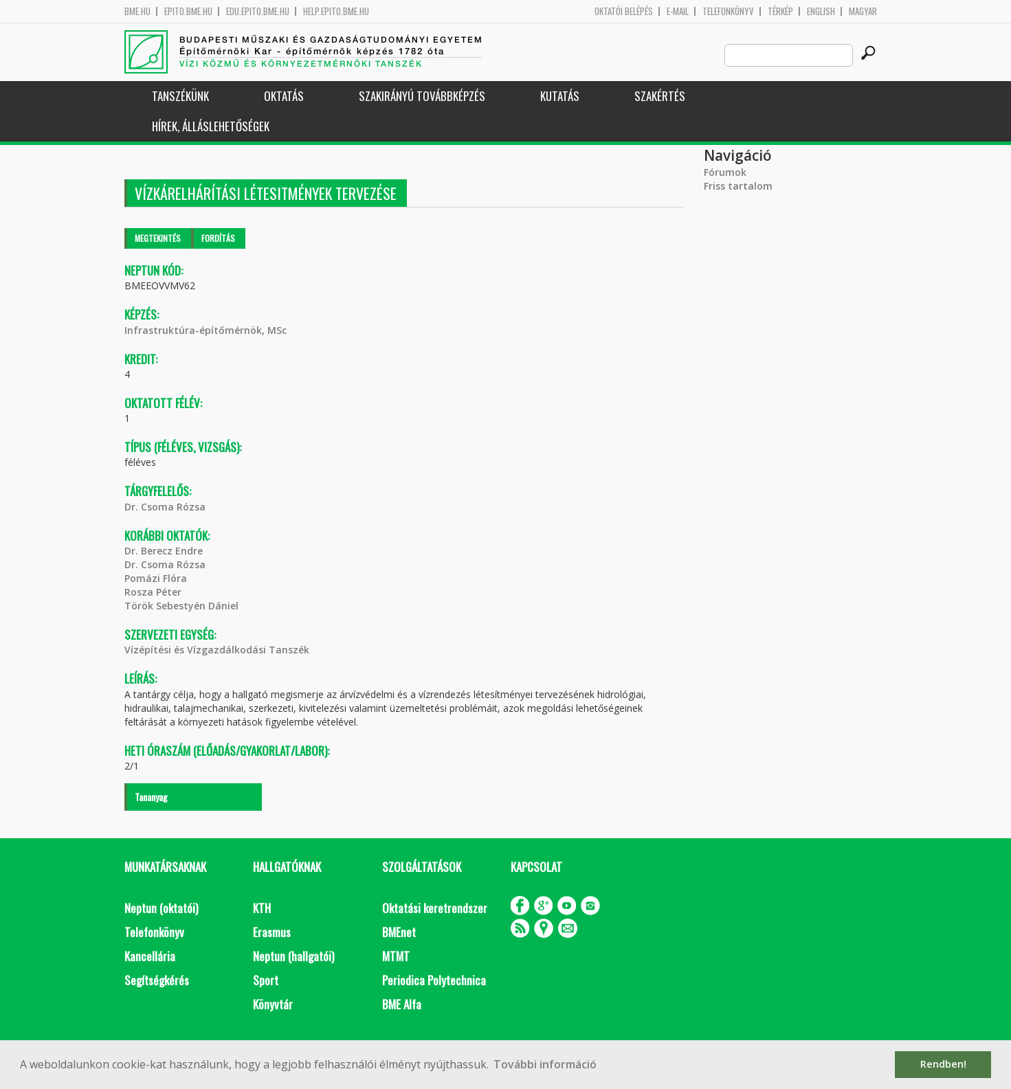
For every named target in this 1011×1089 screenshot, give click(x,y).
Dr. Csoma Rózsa (164, 506)
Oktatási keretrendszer (434, 908)
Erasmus (272, 932)
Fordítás (218, 238)
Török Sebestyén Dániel (181, 605)
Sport (265, 980)
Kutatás (559, 95)
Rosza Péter (152, 591)
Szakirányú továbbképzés (422, 95)
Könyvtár (273, 1004)
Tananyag (151, 796)
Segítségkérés (156, 980)
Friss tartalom (738, 185)
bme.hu (137, 11)
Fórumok (725, 172)
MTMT (396, 956)
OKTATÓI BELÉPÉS (624, 11)
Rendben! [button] (943, 1063)
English (821, 11)
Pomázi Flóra (155, 578)
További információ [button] (545, 1064)
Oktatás (284, 95)
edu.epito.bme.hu (257, 11)
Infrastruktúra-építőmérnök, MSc (205, 330)
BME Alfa (401, 1004)
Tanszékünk (180, 95)
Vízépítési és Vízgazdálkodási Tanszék (216, 649)
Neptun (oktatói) (161, 908)
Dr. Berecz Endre (163, 550)
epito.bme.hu (188, 11)
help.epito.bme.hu (336, 11)
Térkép (780, 11)
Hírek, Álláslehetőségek (210, 126)
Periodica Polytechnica (434, 980)
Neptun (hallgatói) (293, 956)
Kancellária (149, 956)
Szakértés (659, 95)
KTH (262, 908)
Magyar (863, 11)
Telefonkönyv (728, 11)
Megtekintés (158, 238)
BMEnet (399, 932)
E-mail (678, 11)
